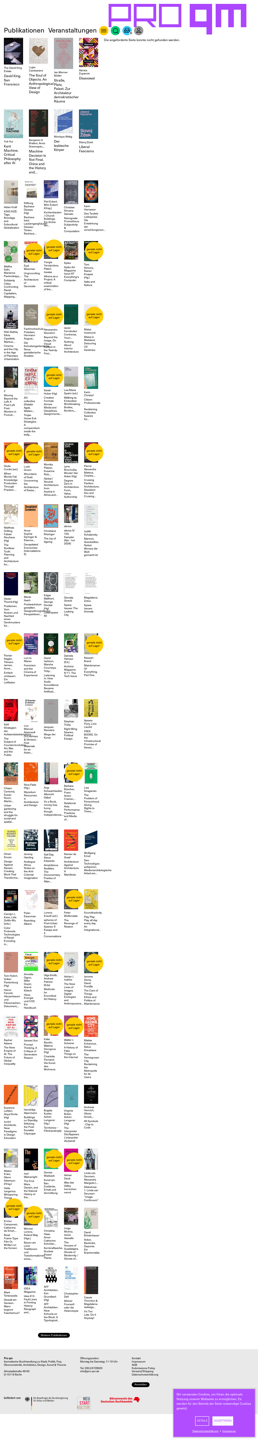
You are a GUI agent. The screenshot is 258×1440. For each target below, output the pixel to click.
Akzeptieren (222, 1420)
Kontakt (136, 1358)
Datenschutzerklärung (205, 1431)
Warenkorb (127, 30)
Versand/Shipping (142, 1371)
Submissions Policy (143, 1368)
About (103, 30)
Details (202, 1420)
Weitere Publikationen (54, 1335)
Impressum (229, 1431)
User (138, 30)
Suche (115, 30)
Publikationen (24, 30)
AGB (134, 1365)
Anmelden (140, 1384)
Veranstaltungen (72, 30)
